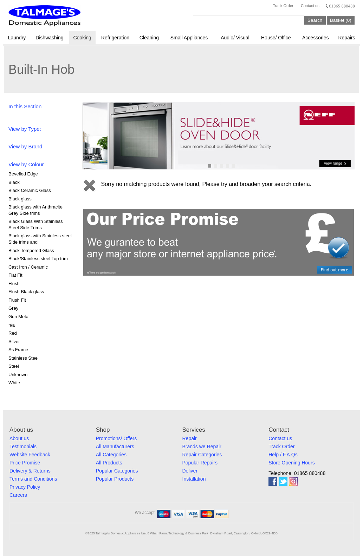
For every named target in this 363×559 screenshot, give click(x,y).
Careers (18, 495)
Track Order (283, 6)
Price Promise (24, 462)
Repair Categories (202, 454)
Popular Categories (117, 471)
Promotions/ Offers (116, 438)
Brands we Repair (201, 446)
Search (314, 20)
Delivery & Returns (30, 471)
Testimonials (23, 446)
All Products (109, 462)
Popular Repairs (200, 462)
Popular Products (115, 479)
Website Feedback (29, 454)
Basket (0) (340, 20)
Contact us (310, 6)
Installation (194, 479)
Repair (189, 438)
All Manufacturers (115, 446)
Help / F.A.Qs (282, 454)
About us (19, 438)
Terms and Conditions (33, 479)
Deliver (190, 471)
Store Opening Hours (291, 462)
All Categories (111, 454)
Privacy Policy (24, 487)
